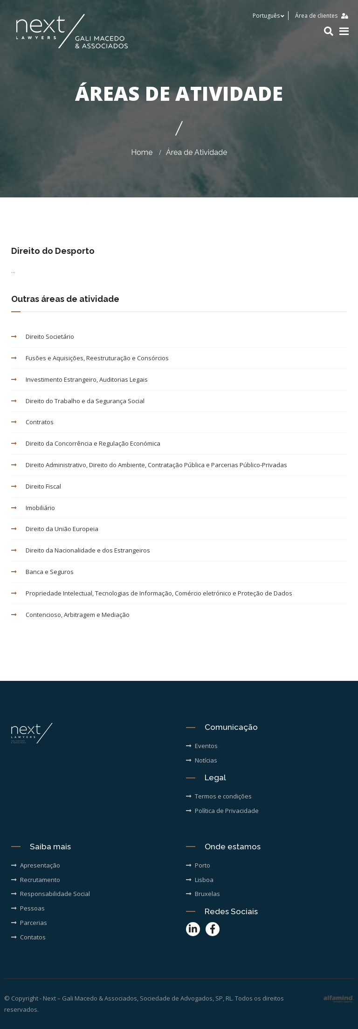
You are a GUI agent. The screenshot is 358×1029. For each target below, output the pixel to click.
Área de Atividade (196, 152)
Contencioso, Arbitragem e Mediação (70, 614)
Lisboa (199, 879)
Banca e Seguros (42, 571)
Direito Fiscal (36, 486)
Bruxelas (203, 893)
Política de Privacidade (222, 810)
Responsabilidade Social (50, 893)
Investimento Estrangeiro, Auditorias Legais (79, 379)
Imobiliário (33, 508)
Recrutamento (35, 879)
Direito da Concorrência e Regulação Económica (85, 443)
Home (141, 152)
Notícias (201, 760)
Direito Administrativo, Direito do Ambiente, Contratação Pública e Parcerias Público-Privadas (149, 465)
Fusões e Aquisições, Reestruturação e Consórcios (90, 358)
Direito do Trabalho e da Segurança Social (78, 401)
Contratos (32, 422)
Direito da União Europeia (54, 529)
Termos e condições (219, 796)
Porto (198, 865)
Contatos (28, 937)
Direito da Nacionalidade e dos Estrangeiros (80, 550)
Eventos (202, 746)
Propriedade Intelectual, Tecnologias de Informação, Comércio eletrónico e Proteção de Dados (151, 593)
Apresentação (35, 865)
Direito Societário (42, 336)
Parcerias (29, 922)
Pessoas (28, 908)
